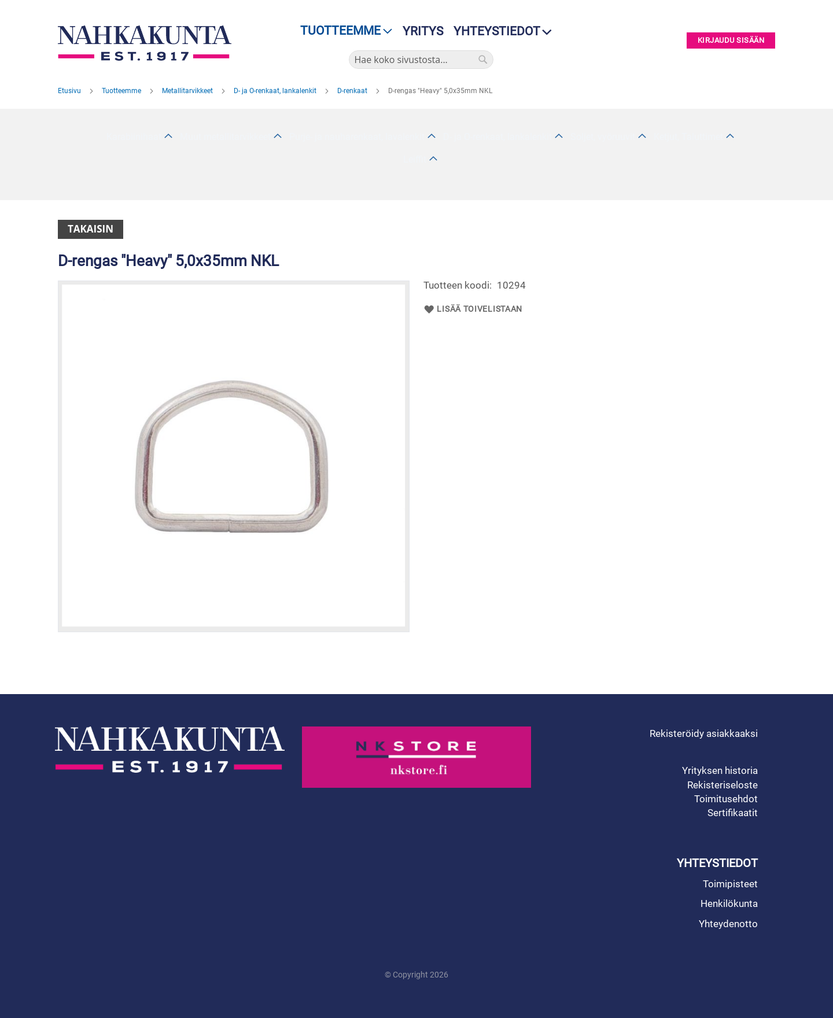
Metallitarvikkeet (188, 91)
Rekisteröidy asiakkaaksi (704, 733)
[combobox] (421, 59)
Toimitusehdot (726, 799)
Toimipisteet (730, 884)
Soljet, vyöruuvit (602, 136)
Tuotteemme (122, 91)
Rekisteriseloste (722, 785)
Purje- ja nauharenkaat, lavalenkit (357, 136)
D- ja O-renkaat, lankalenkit (276, 91)
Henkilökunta (729, 903)
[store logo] (147, 43)
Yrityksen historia (720, 770)
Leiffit (414, 159)
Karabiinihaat (133, 136)
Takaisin (90, 228)
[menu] (343, 31)
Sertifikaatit (732, 812)
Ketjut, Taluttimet (688, 136)
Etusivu (70, 91)
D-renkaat (353, 91)
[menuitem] (342, 31)
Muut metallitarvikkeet (225, 136)
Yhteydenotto (728, 924)
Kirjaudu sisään (731, 40)
